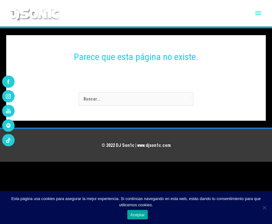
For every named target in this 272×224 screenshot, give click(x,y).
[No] (264, 207)
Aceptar (137, 214)
